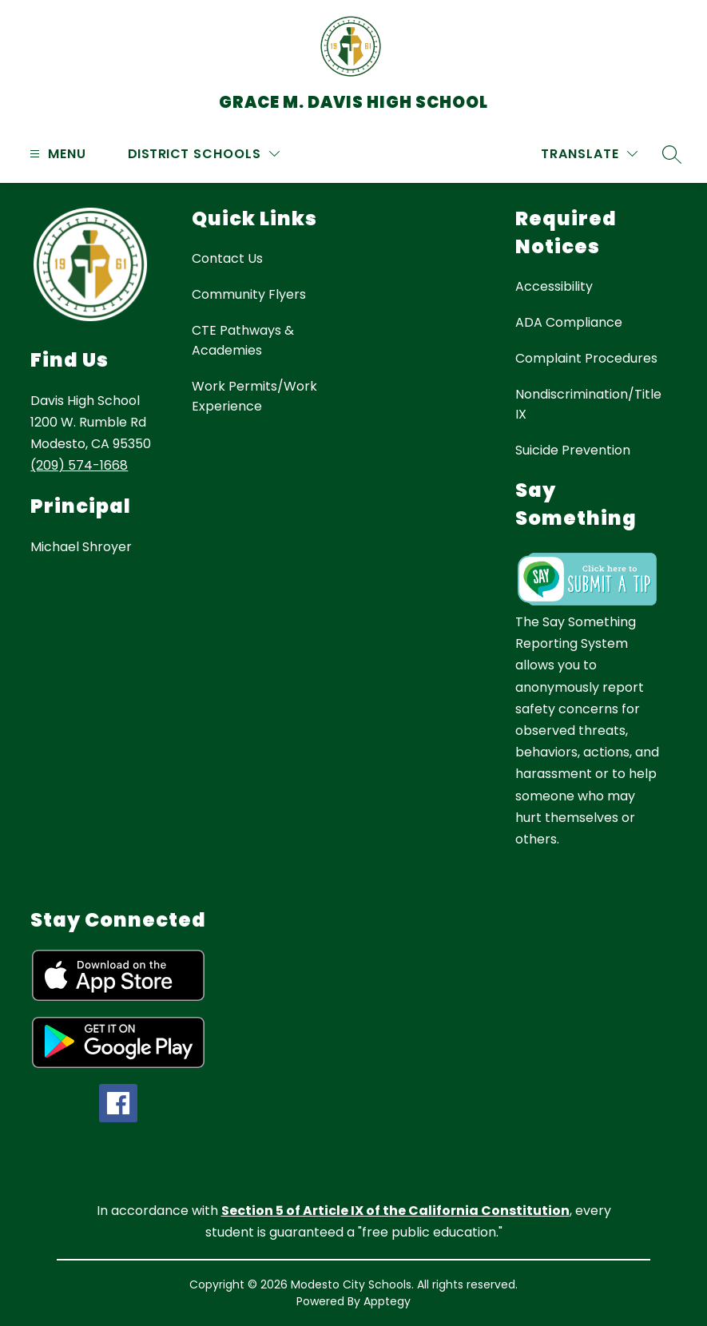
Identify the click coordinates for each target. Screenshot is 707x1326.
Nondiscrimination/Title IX (588, 404)
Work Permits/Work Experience (254, 396)
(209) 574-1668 (79, 465)
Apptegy (387, 1301)
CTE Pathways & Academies (243, 340)
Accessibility (554, 286)
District (158, 154)
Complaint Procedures (586, 358)
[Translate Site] (589, 154)
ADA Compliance (568, 322)
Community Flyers (249, 294)
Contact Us (227, 258)
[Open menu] (56, 154)
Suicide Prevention (572, 450)
